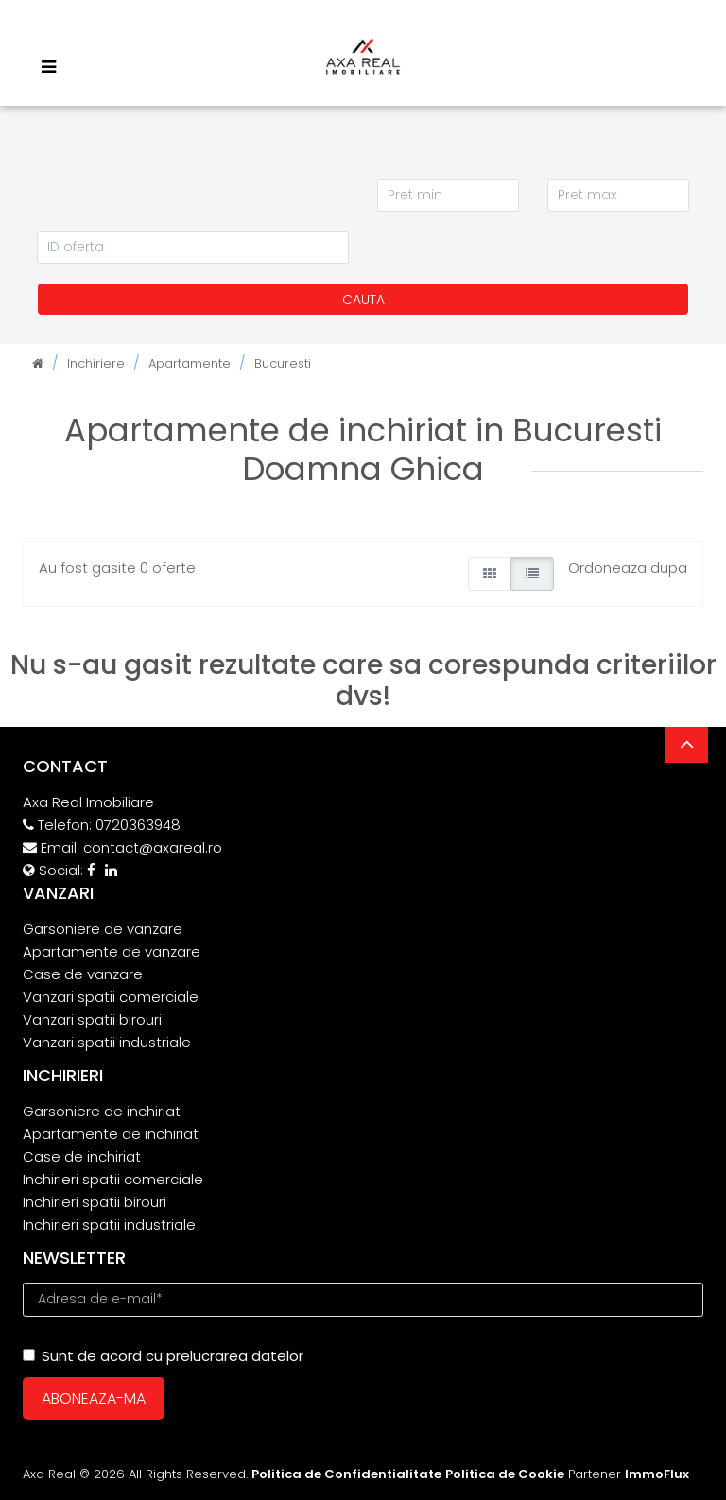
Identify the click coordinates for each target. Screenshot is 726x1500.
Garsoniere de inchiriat (102, 1111)
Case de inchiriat (82, 1156)
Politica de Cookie (504, 1474)
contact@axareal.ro (152, 847)
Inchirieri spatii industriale (109, 1224)
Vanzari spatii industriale (107, 1042)
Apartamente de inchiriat (111, 1134)
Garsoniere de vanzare (102, 929)
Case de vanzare (83, 974)
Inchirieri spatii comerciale (113, 1179)
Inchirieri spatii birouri (94, 1202)
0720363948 (138, 825)
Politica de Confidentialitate (346, 1474)
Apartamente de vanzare (111, 951)
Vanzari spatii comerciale (111, 997)
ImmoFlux (657, 1474)
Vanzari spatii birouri (92, 1019)
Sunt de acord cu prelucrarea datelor (163, 1356)
